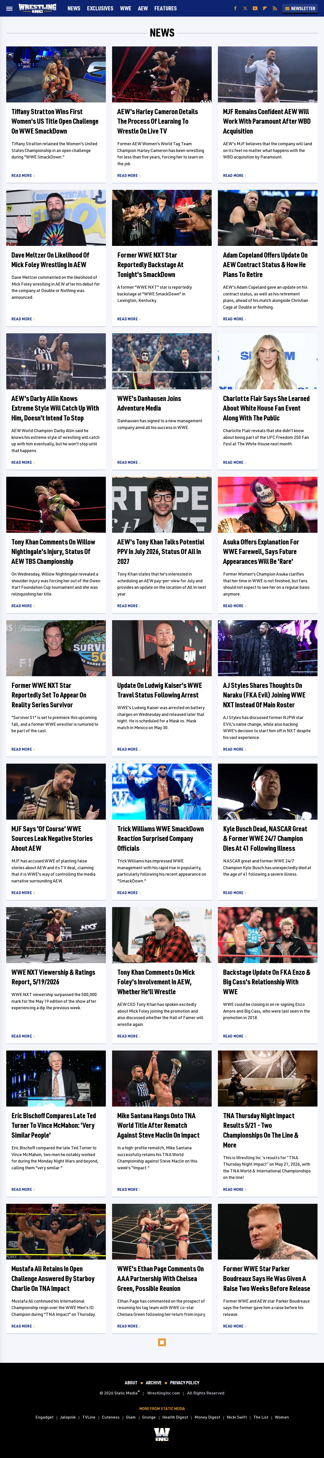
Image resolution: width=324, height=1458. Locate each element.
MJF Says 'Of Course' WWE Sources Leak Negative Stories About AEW (52, 838)
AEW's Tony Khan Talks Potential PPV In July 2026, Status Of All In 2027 (160, 551)
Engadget (44, 1417)
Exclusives (100, 8)
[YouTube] (255, 8)
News (74, 8)
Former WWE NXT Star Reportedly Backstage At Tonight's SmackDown (150, 264)
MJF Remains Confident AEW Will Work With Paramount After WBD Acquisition (267, 121)
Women (282, 1417)
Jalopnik (68, 1417)
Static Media (126, 1392)
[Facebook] (235, 8)
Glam (131, 1417)
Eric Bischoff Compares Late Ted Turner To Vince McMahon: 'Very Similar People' (53, 1125)
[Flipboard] (265, 8)
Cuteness (111, 1417)
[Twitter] (245, 8)
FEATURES (165, 8)
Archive (154, 1382)
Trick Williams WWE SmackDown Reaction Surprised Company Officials (160, 838)
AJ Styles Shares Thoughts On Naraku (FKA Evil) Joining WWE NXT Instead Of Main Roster (264, 695)
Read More (21, 175)
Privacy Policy (184, 1382)
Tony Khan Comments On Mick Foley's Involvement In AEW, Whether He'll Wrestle (156, 982)
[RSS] (275, 8)
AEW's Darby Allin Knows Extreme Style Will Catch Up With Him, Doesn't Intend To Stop (55, 408)
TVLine (88, 1417)
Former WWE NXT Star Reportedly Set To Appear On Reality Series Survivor (48, 695)
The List (260, 1417)
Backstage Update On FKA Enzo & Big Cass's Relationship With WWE (266, 982)
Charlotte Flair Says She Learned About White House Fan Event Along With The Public (266, 408)
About (131, 1382)
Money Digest (207, 1417)
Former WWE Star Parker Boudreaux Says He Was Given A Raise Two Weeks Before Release (266, 1278)
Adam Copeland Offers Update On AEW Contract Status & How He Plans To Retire (265, 264)
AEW (143, 8)
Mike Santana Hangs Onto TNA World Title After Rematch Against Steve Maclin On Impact (158, 1125)
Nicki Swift (237, 1417)
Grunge (149, 1417)
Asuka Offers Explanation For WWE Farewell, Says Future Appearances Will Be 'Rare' (261, 551)
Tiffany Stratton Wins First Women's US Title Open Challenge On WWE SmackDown (55, 121)
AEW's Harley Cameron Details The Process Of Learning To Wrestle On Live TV (157, 121)
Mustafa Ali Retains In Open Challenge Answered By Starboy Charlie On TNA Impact (53, 1278)
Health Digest (175, 1417)
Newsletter (300, 8)
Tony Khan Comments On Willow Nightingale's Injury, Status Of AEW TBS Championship (53, 551)
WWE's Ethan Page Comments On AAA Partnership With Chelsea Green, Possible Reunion (160, 1278)
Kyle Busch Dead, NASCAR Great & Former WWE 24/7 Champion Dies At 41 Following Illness (265, 838)
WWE (125, 8)
